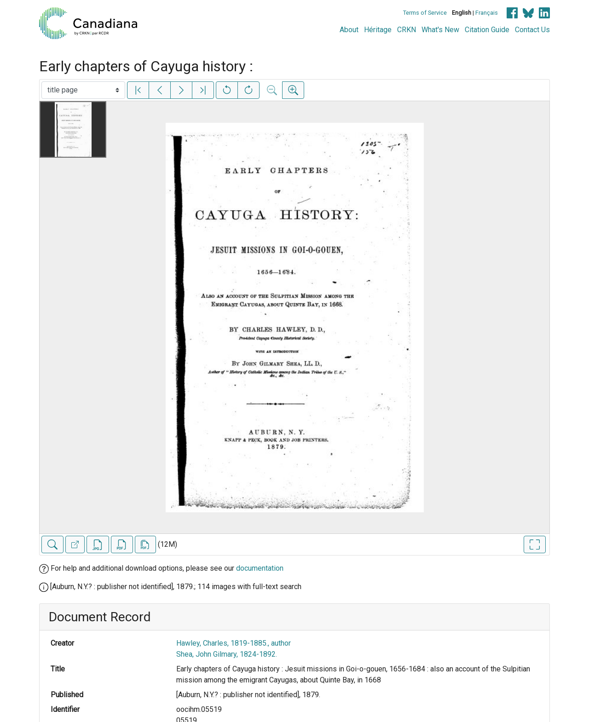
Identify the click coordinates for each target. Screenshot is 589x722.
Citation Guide (487, 29)
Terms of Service (425, 12)
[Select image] (83, 90)
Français (486, 12)
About (349, 29)
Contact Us (532, 29)
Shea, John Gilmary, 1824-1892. (226, 654)
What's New (440, 29)
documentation (259, 568)
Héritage (378, 29)
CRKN (406, 29)
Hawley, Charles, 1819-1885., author (233, 643)
